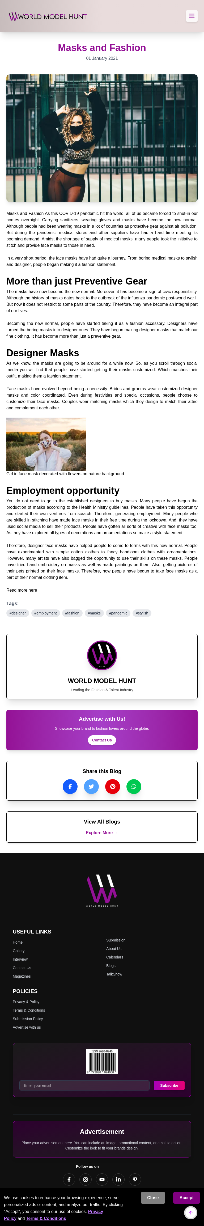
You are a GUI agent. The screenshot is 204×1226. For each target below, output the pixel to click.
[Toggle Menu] (192, 16)
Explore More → (102, 832)
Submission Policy (28, 1019)
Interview (20, 959)
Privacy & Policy (26, 1002)
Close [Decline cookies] (153, 1197)
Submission (115, 940)
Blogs (111, 966)
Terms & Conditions (46, 1218)
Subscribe (169, 1085)
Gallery (18, 951)
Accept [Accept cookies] (187, 1197)
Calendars (114, 957)
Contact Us (102, 740)
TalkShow (114, 974)
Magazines (22, 976)
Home (18, 942)
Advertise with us (27, 1027)
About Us (114, 949)
